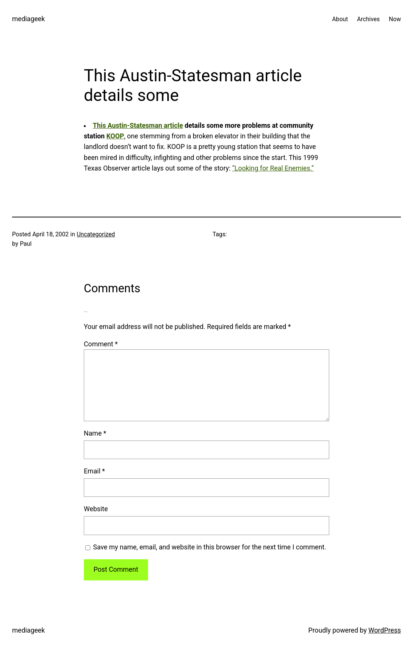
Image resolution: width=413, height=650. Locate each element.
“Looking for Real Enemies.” (273, 168)
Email (94, 471)
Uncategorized (96, 234)
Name (95, 433)
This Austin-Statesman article (138, 125)
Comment (101, 344)
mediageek (28, 19)
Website (96, 509)
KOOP (115, 136)
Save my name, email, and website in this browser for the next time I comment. (209, 547)
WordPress (384, 630)
